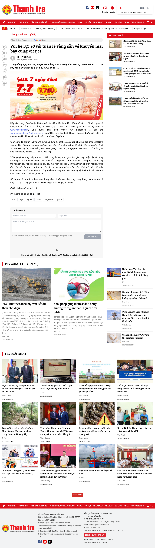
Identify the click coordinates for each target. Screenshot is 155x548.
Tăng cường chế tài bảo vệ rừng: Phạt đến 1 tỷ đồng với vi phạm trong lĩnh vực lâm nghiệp (17, 431)
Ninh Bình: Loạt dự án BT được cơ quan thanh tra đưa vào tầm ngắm (136, 56)
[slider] (131, 8)
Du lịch (118, 22)
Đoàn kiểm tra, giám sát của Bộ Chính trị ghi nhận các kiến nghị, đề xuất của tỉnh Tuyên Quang (58, 473)
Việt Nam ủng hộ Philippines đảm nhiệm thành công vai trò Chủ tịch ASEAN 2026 (18, 388)
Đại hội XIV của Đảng (47, 28)
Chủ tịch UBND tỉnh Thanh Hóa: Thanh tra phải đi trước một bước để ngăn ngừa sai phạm (134, 473)
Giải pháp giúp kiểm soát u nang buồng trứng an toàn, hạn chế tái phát (75, 308)
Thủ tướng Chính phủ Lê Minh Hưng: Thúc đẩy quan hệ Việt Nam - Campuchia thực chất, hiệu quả (57, 431)
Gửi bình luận (93, 237)
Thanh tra (23, 22)
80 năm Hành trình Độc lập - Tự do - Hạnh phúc (109, 28)
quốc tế (59, 200)
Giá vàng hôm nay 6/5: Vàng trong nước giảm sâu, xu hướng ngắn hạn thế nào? (135, 295)
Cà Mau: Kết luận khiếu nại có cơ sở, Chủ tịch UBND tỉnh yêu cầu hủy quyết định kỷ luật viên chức (137, 71)
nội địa (29, 200)
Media (79, 22)
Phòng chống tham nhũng (62, 22)
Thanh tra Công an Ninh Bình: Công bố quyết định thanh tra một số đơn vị (136, 86)
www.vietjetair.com (19, 130)
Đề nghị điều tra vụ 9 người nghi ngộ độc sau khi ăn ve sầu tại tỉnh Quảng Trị (95, 431)
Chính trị (11, 22)
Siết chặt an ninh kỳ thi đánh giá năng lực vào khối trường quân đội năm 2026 (134, 388)
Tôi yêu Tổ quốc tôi (144, 28)
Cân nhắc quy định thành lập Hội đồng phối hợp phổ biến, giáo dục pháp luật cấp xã (95, 388)
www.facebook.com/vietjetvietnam (26, 133)
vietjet (21, 200)
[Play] (121, 8)
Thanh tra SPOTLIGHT (134, 22)
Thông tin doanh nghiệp (23, 34)
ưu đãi (38, 200)
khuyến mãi (49, 200)
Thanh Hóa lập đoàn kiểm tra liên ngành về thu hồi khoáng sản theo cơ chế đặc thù (135, 101)
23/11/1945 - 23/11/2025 (72, 28)
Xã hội (88, 22)
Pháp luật (98, 22)
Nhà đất (108, 22)
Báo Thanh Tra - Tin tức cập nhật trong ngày (23, 10)
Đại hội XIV (27, 28)
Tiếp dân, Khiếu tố (39, 22)
